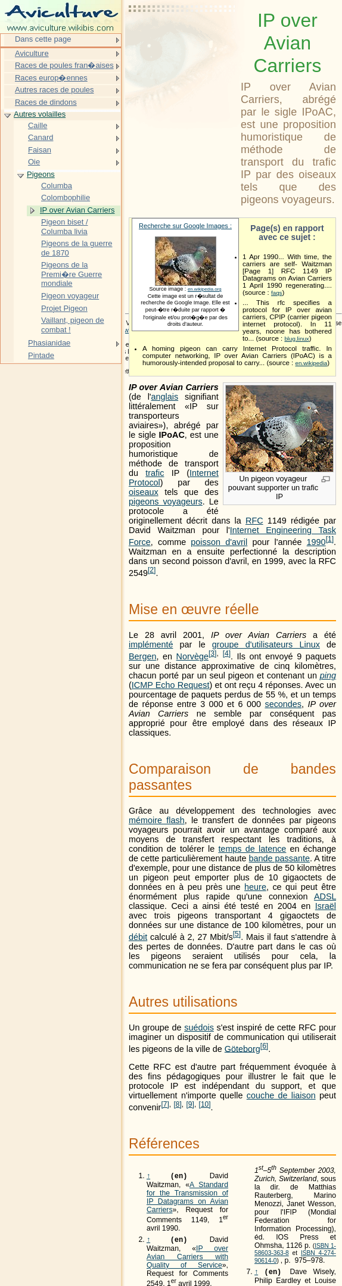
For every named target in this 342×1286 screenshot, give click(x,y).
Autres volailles (40, 114)
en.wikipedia (311, 363)
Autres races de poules (54, 89)
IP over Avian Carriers (77, 209)
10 (205, 1104)
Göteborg (242, 1048)
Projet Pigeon (64, 308)
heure (255, 887)
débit (138, 937)
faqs (276, 292)
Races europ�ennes (51, 77)
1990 (316, 542)
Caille (37, 125)
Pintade (41, 355)
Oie (34, 161)
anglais (165, 396)
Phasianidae (49, 342)
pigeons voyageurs (166, 501)
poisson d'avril (219, 542)
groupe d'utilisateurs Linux (266, 644)
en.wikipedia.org (205, 289)
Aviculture (32, 53)
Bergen (142, 656)
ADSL (325, 896)
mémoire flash (157, 820)
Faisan (39, 149)
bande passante (279, 858)
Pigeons (41, 174)
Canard (40, 137)
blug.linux (296, 338)
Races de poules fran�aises (64, 65)
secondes (283, 704)
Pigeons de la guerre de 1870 (77, 248)
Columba (56, 185)
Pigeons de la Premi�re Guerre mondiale (71, 274)
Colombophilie (65, 197)
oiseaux (143, 492)
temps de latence (252, 849)
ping (328, 675)
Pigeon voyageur (70, 295)
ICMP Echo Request (171, 685)
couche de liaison (281, 1095)
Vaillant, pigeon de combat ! (72, 325)
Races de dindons (46, 102)
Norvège (192, 656)
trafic (154, 473)
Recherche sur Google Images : (185, 225)
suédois (199, 1027)
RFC (254, 520)
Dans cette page (43, 39)
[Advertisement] (182, 39)
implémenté (151, 644)
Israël (325, 906)
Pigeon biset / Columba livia (64, 226)
